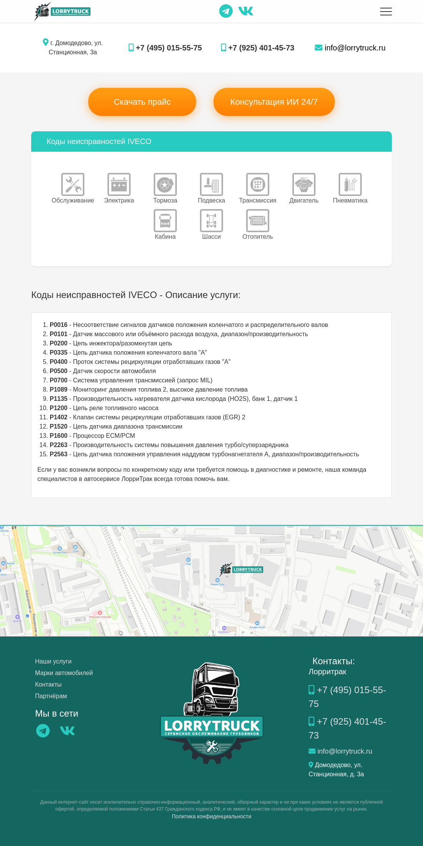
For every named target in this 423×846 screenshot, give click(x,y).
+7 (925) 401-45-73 (257, 48)
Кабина (165, 224)
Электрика (119, 188)
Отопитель (257, 224)
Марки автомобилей (64, 673)
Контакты (48, 684)
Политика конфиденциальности (212, 816)
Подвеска (211, 188)
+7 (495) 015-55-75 (165, 48)
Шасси (211, 224)
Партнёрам (51, 696)
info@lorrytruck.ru (350, 48)
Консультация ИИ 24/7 (274, 102)
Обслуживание (73, 188)
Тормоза (165, 188)
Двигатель (304, 188)
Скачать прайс (142, 102)
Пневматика (350, 188)
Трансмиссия (257, 188)
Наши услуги (53, 661)
